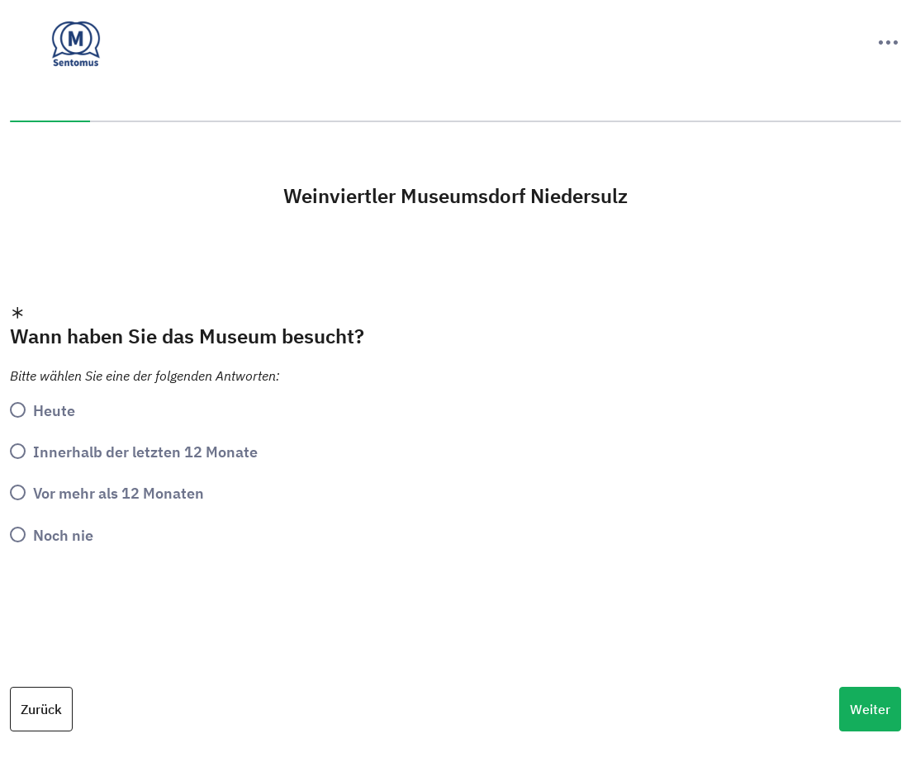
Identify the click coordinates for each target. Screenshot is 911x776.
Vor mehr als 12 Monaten (118, 493)
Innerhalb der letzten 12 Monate (145, 451)
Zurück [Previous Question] (41, 709)
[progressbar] (455, 121)
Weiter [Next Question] (870, 709)
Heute (54, 410)
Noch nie (63, 535)
